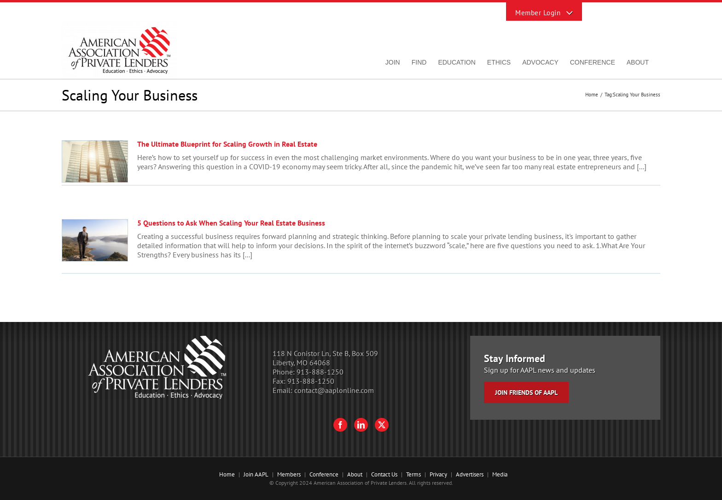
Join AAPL (256, 474)
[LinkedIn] (361, 425)
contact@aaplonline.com (334, 390)
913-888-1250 (320, 371)
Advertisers (469, 474)
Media (499, 474)
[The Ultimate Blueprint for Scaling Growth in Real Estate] (95, 161)
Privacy (438, 474)
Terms (413, 474)
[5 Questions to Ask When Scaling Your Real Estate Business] (95, 240)
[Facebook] (340, 425)
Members (289, 474)
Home (227, 474)
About (354, 474)
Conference (323, 474)
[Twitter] (382, 425)
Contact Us (384, 474)
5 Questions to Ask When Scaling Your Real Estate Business (231, 222)
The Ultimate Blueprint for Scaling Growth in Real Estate (227, 144)
